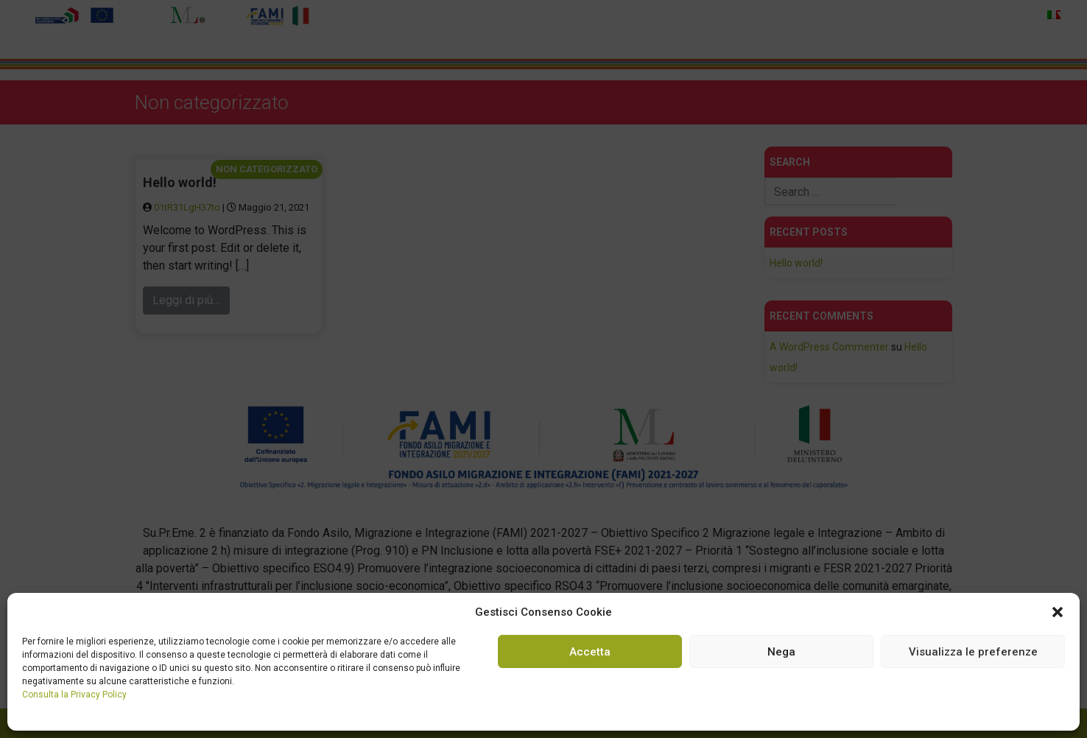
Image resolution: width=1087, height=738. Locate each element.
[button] (1057, 612)
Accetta (590, 651)
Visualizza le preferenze (973, 651)
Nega (781, 651)
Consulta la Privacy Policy (74, 694)
